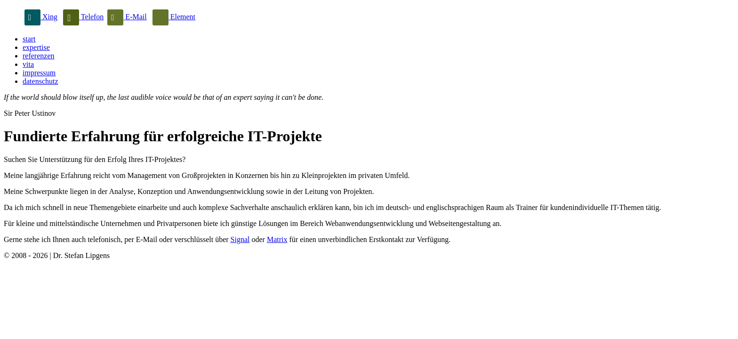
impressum (39, 73)
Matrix (277, 239)
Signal (240, 239)
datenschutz (40, 81)
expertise (36, 47)
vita (28, 64)
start (29, 39)
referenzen (39, 56)
